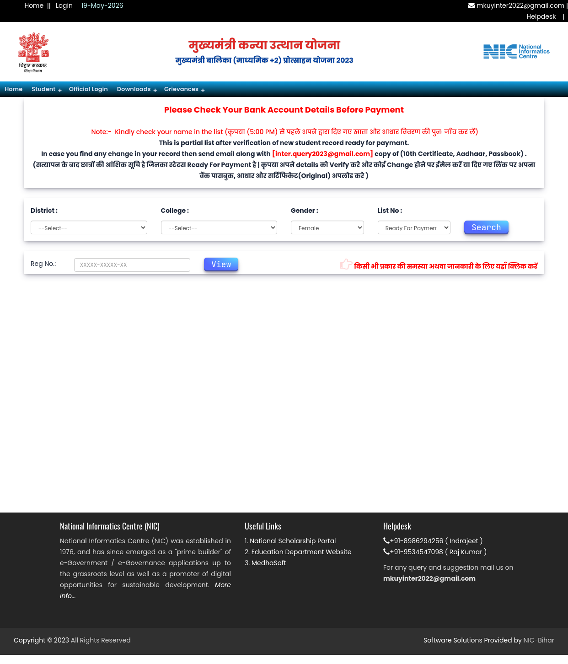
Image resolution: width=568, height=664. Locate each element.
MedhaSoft (269, 562)
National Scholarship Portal (293, 540)
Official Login (88, 89)
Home (33, 5)
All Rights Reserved (101, 640)
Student (47, 90)
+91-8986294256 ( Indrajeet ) (433, 540)
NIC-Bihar (539, 640)
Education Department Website (302, 551)
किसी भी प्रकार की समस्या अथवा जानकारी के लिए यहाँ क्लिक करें (438, 264)
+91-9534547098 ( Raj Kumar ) (435, 551)
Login (64, 5)
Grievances (184, 90)
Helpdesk (541, 16)
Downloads (137, 90)
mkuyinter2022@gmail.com (516, 5)
